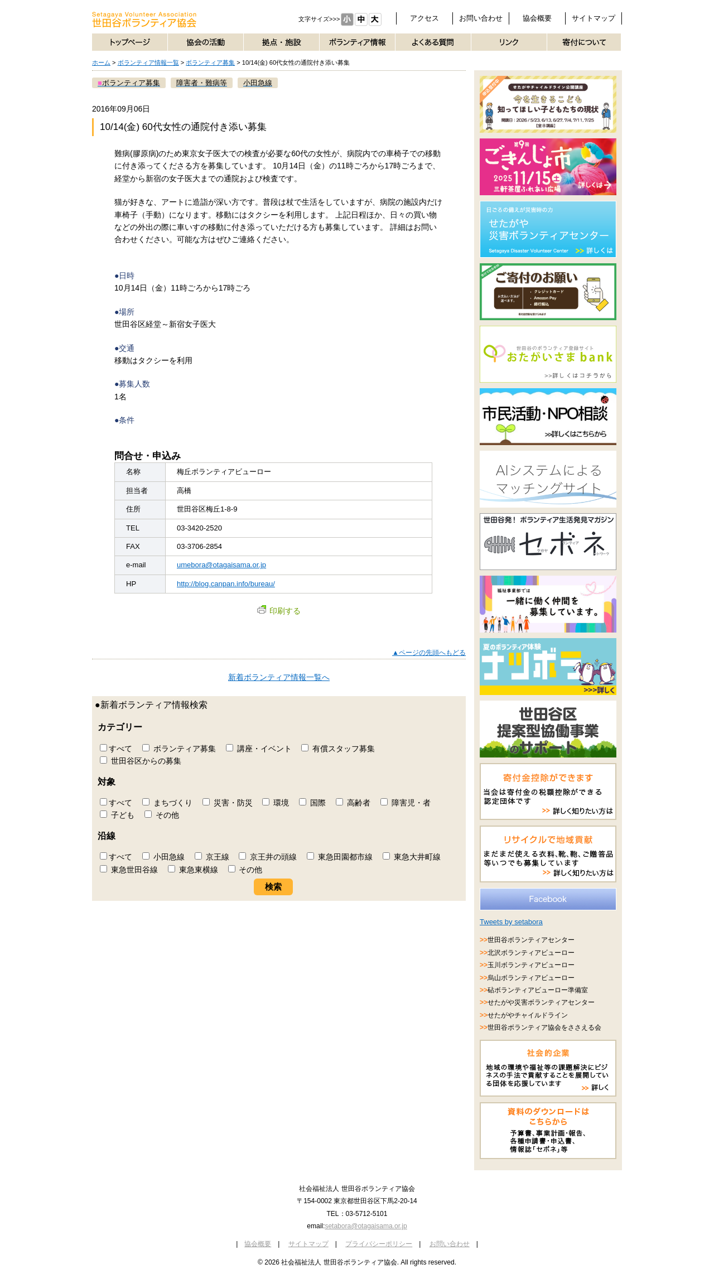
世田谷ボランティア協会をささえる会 (544, 1027)
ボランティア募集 (210, 62)
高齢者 (353, 802)
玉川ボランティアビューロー (531, 965)
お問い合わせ (481, 18)
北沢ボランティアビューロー (531, 953)
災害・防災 (227, 802)
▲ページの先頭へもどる (429, 653)
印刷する (279, 610)
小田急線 (163, 856)
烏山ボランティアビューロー (531, 978)
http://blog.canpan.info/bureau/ (226, 584)
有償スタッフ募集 (338, 748)
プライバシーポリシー (378, 1244)
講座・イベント (259, 748)
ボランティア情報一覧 (148, 62)
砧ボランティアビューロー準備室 (538, 990)
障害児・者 (405, 802)
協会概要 (537, 18)
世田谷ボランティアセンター (531, 940)
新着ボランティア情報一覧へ (279, 677)
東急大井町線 (412, 856)
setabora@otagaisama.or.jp (366, 1226)
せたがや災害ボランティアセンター (541, 1002)
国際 (312, 802)
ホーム (101, 62)
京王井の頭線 (268, 856)
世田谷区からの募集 (140, 760)
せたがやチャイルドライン (528, 1015)
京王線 (212, 856)
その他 (161, 814)
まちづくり (167, 802)
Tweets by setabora (511, 922)
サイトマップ (593, 18)
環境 (275, 802)
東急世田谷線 (129, 869)
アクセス (424, 18)
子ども (117, 814)
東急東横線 (193, 869)
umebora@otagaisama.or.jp (221, 565)
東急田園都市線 (340, 856)
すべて (116, 748)
